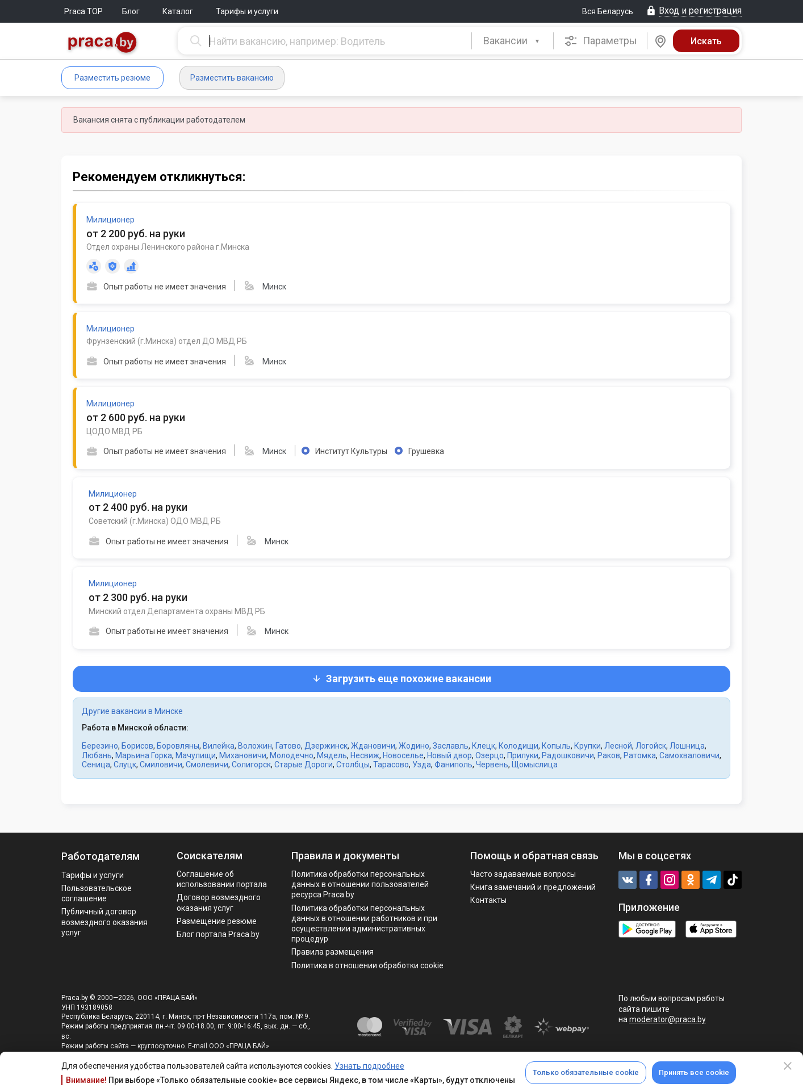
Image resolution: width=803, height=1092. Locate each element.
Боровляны (178, 745)
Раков (608, 755)
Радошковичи (568, 755)
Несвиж (364, 755)
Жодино (414, 745)
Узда (421, 764)
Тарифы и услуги (247, 11)
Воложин (255, 745)
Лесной (618, 745)
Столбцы (353, 764)
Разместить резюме (112, 77)
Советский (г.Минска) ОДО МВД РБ (155, 521)
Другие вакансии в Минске (132, 711)
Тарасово (391, 764)
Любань (97, 755)
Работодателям (100, 856)
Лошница (687, 745)
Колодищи (518, 745)
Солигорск (251, 764)
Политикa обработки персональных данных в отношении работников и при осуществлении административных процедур (364, 924)
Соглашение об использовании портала (222, 879)
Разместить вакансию (232, 77)
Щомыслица (535, 764)
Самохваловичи (689, 755)
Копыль (556, 745)
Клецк (483, 745)
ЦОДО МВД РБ (114, 431)
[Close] (787, 1066)
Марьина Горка (143, 755)
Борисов (137, 745)
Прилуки (522, 755)
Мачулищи (195, 755)
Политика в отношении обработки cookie (367, 965)
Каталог (177, 11)
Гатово (288, 745)
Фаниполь (453, 764)
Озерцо (489, 755)
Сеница (96, 764)
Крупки (587, 745)
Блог (131, 11)
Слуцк (125, 764)
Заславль (451, 745)
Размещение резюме (217, 921)
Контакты (488, 900)
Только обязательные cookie (586, 1072)
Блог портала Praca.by (218, 934)
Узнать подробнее (369, 1065)
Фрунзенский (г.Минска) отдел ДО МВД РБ (166, 341)
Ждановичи (373, 745)
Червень (492, 764)
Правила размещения (332, 951)
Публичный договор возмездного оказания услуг (104, 921)
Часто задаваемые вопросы (523, 874)
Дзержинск (326, 745)
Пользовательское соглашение (96, 893)
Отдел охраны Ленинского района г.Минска (167, 246)
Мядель (332, 755)
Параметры (600, 41)
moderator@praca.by (667, 1019)
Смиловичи (161, 764)
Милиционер (110, 219)
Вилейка (219, 745)
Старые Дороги (303, 764)
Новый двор (449, 755)
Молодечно (291, 755)
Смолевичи (207, 764)
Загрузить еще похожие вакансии (401, 678)
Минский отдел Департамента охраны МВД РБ (177, 611)
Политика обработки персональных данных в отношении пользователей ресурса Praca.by (360, 884)
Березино (100, 745)
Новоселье (403, 755)
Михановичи (242, 755)
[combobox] (512, 40)
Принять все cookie (694, 1072)
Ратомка (640, 755)
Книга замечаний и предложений (533, 887)
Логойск (650, 745)
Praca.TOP (83, 11)
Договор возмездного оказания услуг (219, 902)
